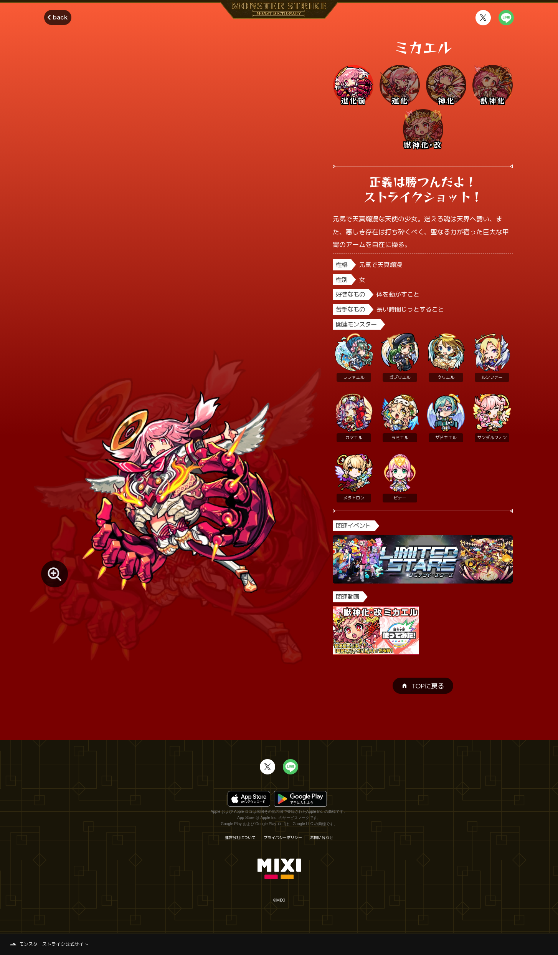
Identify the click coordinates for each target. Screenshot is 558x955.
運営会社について (240, 837)
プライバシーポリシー (283, 837)
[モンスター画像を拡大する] (54, 573)
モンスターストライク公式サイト (53, 944)
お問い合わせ (321, 837)
